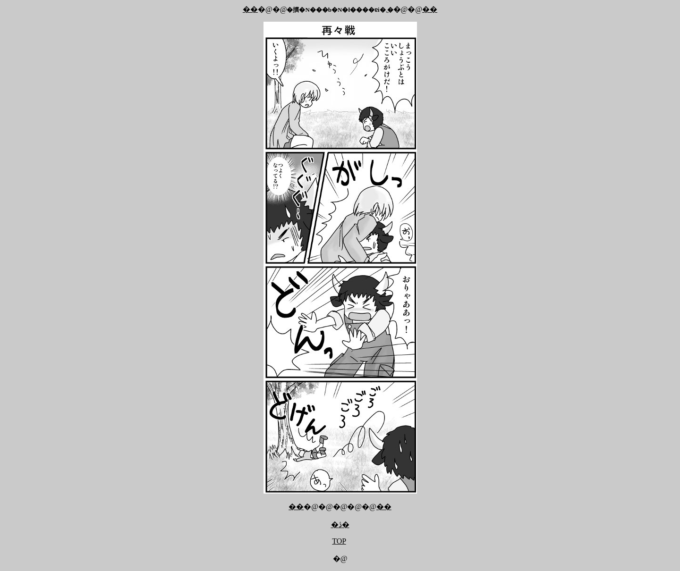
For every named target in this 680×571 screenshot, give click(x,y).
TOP (339, 541)
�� (250, 9)
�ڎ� (340, 525)
